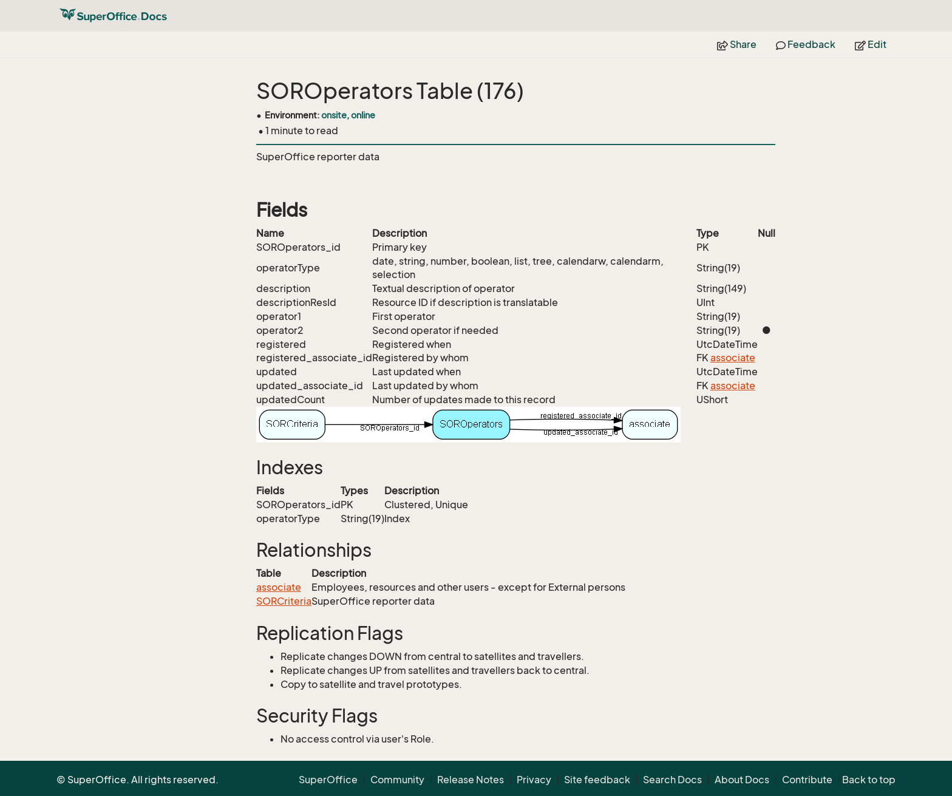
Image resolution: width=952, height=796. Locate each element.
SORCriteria (283, 601)
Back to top (869, 780)
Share (736, 44)
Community (397, 780)
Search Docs (672, 780)
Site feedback (597, 780)
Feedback (805, 44)
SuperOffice (328, 780)
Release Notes (470, 780)
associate (732, 358)
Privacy (534, 780)
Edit (870, 44)
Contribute (807, 780)
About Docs (742, 780)
